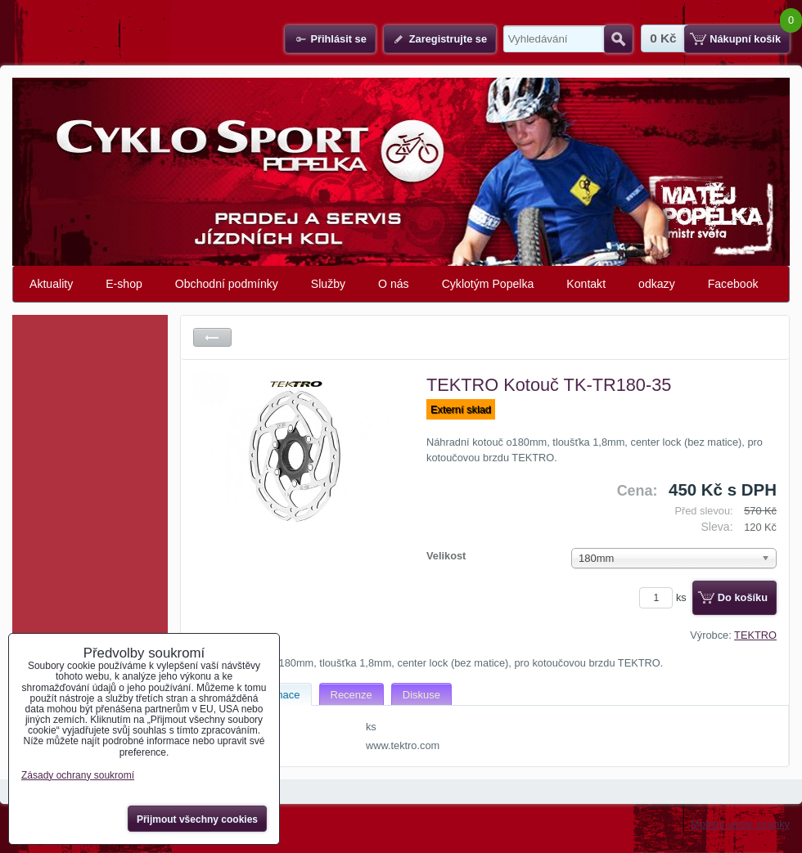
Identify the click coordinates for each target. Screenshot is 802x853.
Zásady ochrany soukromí (77, 775)
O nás (393, 283)
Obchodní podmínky (226, 283)
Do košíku (743, 597)
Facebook (733, 283)
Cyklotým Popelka (488, 283)
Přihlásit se (338, 39)
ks (665, 597)
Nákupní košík (745, 39)
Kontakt (586, 283)
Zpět (212, 337)
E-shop (124, 283)
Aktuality (51, 283)
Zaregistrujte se (448, 39)
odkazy (656, 283)
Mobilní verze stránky (740, 824)
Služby (328, 283)
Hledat (618, 39)
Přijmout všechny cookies (197, 819)
